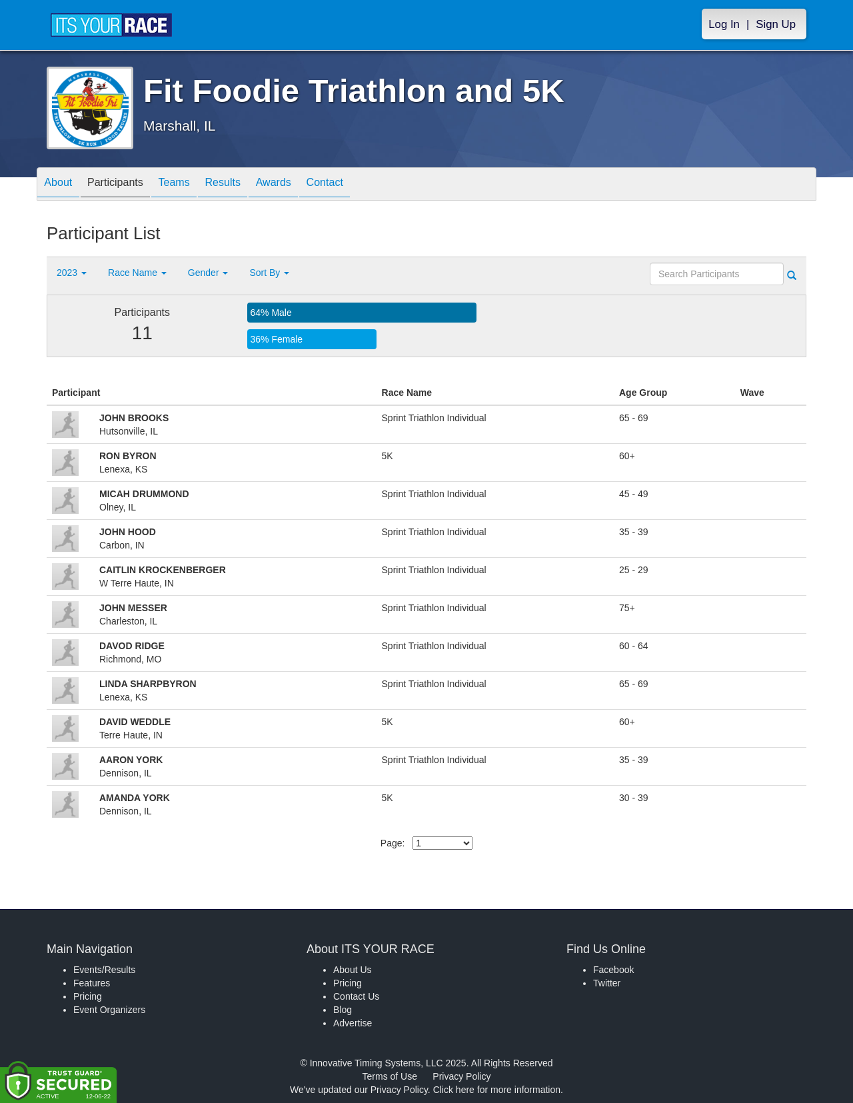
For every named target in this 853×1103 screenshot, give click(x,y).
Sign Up (776, 24)
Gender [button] (208, 272)
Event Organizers (109, 1009)
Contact (368, 185)
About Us (352, 969)
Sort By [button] (269, 272)
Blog (342, 1009)
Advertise (352, 1023)
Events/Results (104, 969)
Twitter (606, 983)
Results (250, 185)
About (62, 185)
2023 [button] (72, 272)
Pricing (87, 996)
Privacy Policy (461, 1076)
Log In (724, 24)
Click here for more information (496, 1089)
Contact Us (356, 996)
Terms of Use (390, 1076)
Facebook (613, 969)
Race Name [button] (137, 272)
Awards (309, 185)
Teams (194, 185)
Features (91, 983)
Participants (127, 185)
